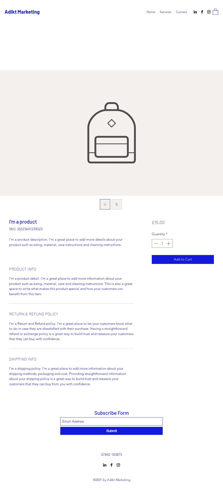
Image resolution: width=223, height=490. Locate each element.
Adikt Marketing (22, 12)
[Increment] (169, 243)
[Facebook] (202, 12)
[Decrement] (155, 243)
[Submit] (111, 431)
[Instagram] (209, 12)
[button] (215, 11)
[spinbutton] (162, 243)
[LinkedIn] (195, 12)
